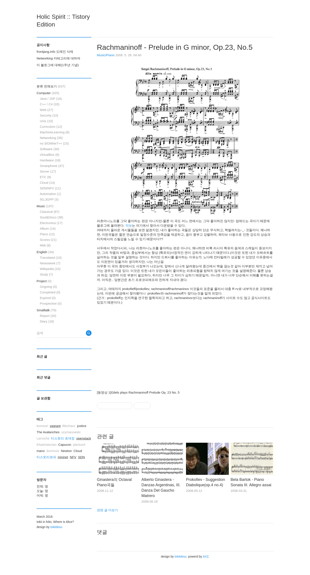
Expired (48, 298)
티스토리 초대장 (62, 438)
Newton (66, 451)
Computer (48, 93)
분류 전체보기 (51, 86)
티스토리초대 (46, 457)
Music (45, 206)
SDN (81, 457)
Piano (47, 234)
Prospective (51, 303)
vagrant (55, 426)
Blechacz (68, 426)
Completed (50, 292)
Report (48, 316)
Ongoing (48, 286)
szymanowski (70, 432)
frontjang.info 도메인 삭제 (55, 51)
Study (46, 274)
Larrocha (43, 438)
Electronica (51, 223)
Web (46, 110)
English (45, 252)
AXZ (206, 556)
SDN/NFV (50, 188)
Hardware (50, 160)
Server (48, 171)
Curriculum (51, 126)
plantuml (79, 444)
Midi (45, 245)
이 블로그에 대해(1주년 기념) (58, 65)
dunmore (52, 451)
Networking (51, 138)
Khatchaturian (47, 444)
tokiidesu (180, 556)
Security (49, 115)
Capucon (64, 444)
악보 (129, 225)
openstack (83, 438)
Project (44, 281)
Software (49, 149)
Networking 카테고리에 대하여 (58, 58)
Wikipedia (50, 269)
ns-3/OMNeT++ (54, 143)
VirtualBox (49, 154)
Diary (47, 321)
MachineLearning (55, 132)
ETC (45, 177)
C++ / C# (49, 104)
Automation (50, 194)
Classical (49, 211)
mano (41, 451)
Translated (51, 257)
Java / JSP (51, 98)
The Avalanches (48, 432)
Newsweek (50, 263)
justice (81, 426)
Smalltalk (46, 310)
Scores (48, 240)
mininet (63, 457)
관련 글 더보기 (107, 510)
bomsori (42, 426)
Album (48, 228)
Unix (46, 121)
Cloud (47, 182)
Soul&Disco (51, 217)
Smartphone (52, 166)
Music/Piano (106, 55)
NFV (73, 457)
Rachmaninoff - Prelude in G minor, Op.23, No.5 (175, 47)
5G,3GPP (49, 199)
